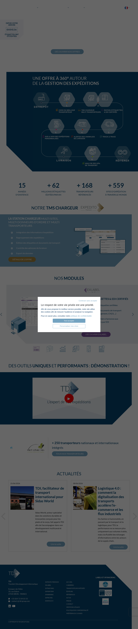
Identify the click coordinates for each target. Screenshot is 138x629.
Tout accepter (69, 321)
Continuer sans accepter (88, 301)
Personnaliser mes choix (69, 326)
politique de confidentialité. (81, 316)
